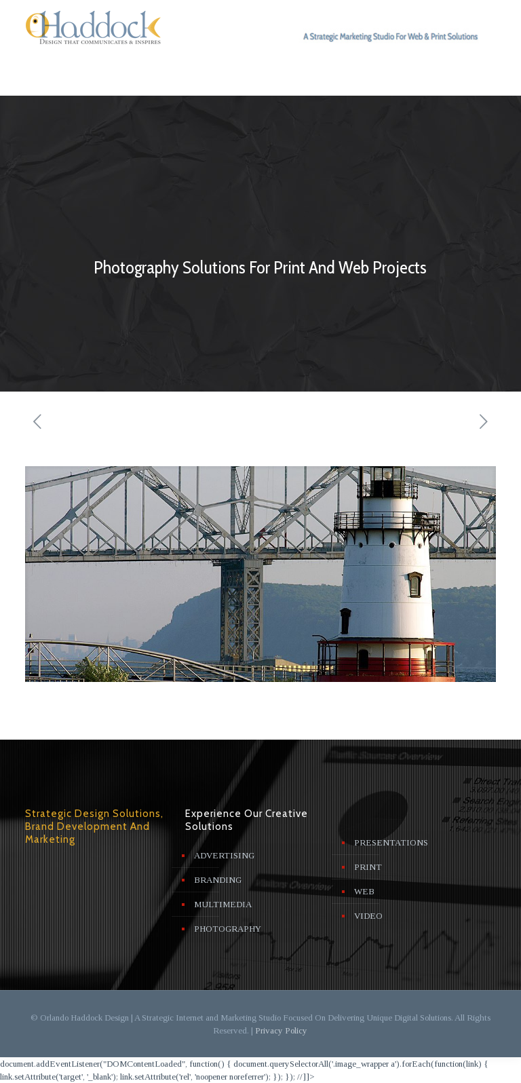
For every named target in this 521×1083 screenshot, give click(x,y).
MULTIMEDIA (223, 904)
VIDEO (368, 916)
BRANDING (218, 880)
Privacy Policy (281, 1030)
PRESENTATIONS (391, 842)
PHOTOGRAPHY (227, 929)
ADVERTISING (224, 855)
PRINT (368, 867)
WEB (364, 891)
